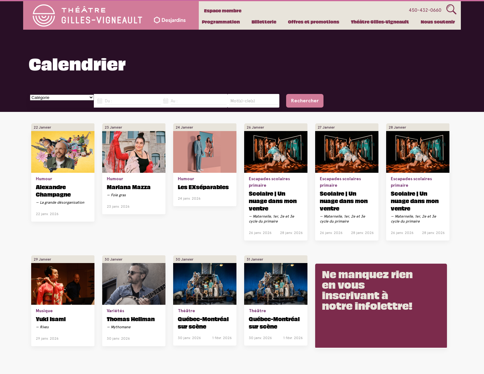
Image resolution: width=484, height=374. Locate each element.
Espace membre (222, 10)
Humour (44, 178)
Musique (44, 310)
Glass (451, 9)
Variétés (115, 310)
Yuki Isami (51, 318)
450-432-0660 (425, 10)
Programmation (221, 21)
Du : (108, 100)
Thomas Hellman (131, 318)
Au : (174, 100)
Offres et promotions (313, 21)
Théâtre (186, 310)
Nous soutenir (438, 21)
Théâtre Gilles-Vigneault (380, 21)
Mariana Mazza (129, 186)
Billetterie (264, 21)
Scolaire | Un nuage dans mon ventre (273, 200)
